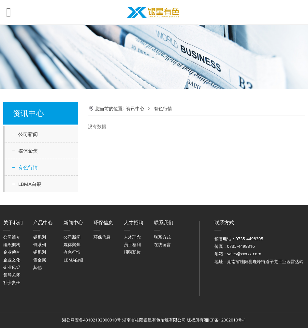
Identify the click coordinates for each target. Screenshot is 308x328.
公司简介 (11, 237)
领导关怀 (11, 275)
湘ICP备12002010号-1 (225, 320)
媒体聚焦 (28, 150)
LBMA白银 (29, 184)
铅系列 (39, 237)
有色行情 (28, 167)
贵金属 (39, 260)
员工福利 (132, 244)
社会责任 (11, 282)
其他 (37, 267)
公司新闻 (28, 134)
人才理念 (132, 237)
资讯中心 (135, 108)
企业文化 (11, 260)
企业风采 (11, 267)
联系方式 (162, 237)
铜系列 (39, 252)
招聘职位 (132, 252)
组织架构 (11, 244)
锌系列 (39, 244)
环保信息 (102, 237)
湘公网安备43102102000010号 (91, 320)
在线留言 (162, 244)
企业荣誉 (11, 252)
